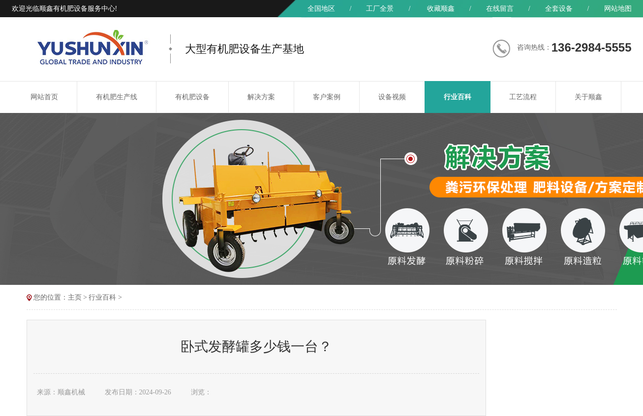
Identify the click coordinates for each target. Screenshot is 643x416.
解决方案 (261, 97)
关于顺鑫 (588, 97)
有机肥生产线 (116, 97)
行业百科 (457, 97)
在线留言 (500, 8)
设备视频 (392, 97)
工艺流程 (523, 97)
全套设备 (559, 8)
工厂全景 (380, 8)
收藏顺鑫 (441, 8)
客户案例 (326, 97)
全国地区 (321, 8)
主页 (75, 297)
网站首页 (44, 97)
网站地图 (618, 8)
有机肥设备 (192, 97)
